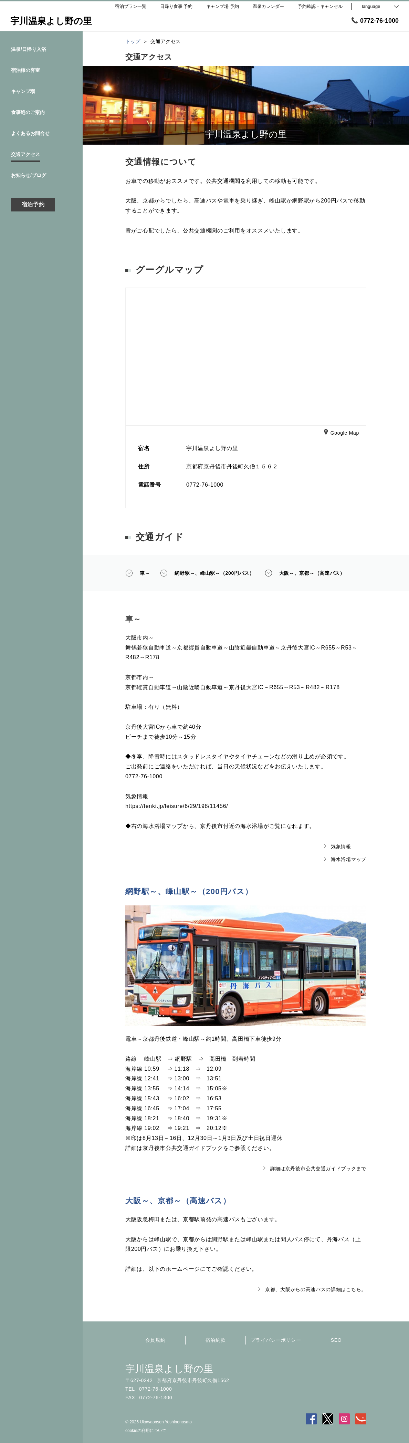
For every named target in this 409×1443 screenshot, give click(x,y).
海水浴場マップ (345, 859)
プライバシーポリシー (276, 1340)
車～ (137, 573)
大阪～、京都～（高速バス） (305, 573)
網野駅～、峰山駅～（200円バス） (207, 573)
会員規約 (155, 1340)
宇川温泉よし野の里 (169, 1368)
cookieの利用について (145, 1430)
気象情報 (337, 846)
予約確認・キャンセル (320, 6)
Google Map (341, 433)
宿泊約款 (216, 1340)
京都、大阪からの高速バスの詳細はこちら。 (312, 1289)
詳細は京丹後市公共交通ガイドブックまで (314, 1168)
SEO (336, 1340)
